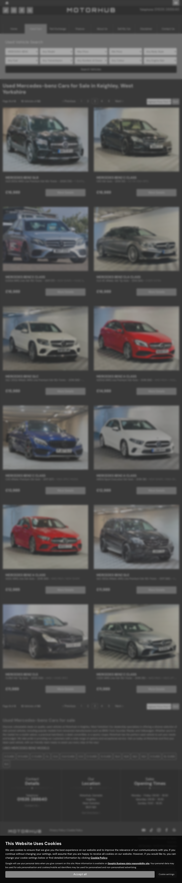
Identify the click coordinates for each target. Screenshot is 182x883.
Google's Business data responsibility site (128, 863)
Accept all (80, 874)
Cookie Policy (99, 857)
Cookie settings (166, 874)
